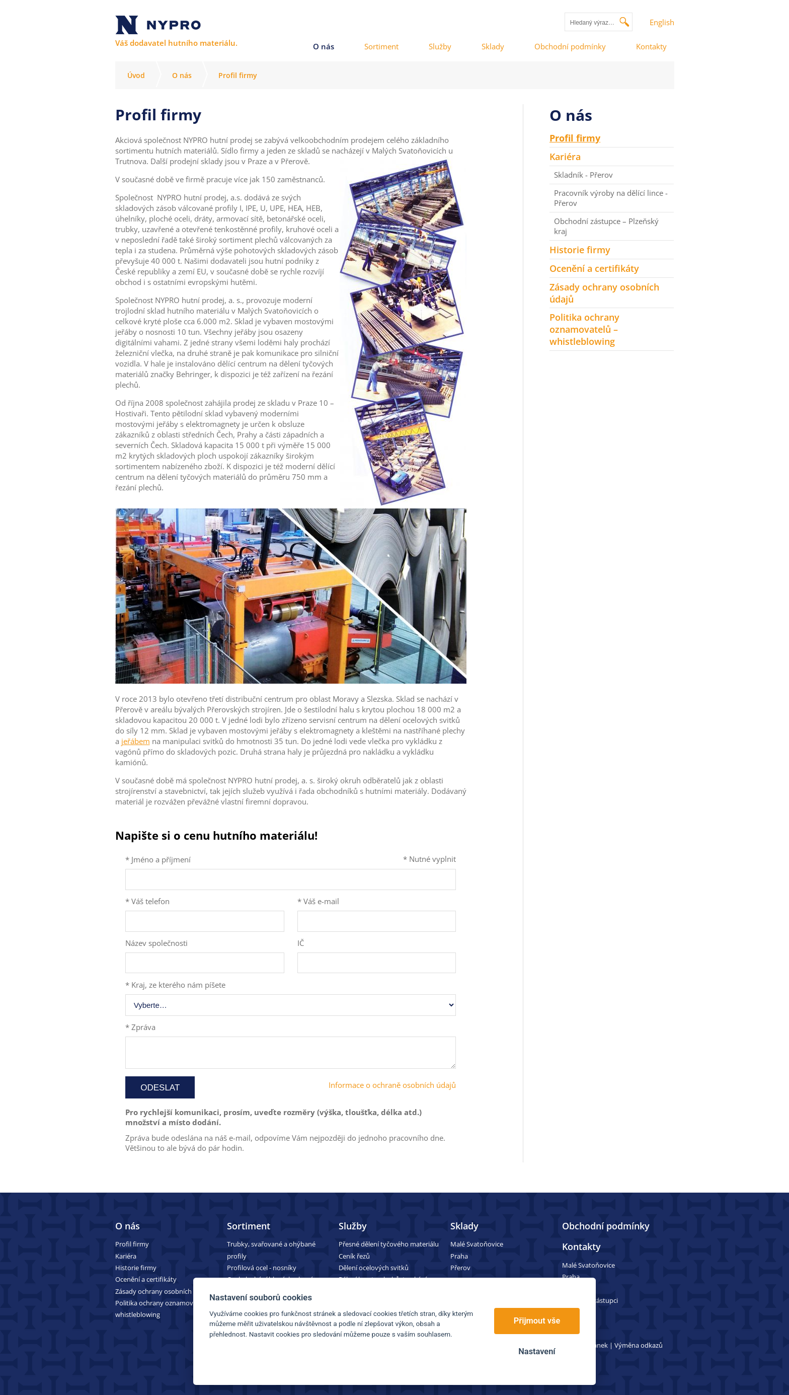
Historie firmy (579, 250)
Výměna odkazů (638, 1345)
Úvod (136, 75)
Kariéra (565, 157)
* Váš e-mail (318, 901)
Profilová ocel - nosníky (261, 1267)
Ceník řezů (354, 1256)
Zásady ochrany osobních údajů (604, 293)
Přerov (460, 1267)
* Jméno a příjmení (158, 859)
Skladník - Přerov (583, 175)
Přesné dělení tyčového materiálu (389, 1244)
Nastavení (536, 1351)
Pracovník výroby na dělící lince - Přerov (611, 198)
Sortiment (248, 1226)
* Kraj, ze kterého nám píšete (175, 985)
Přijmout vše (537, 1321)
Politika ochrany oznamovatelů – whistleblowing (584, 329)
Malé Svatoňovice (476, 1244)
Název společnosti (156, 943)
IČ (300, 943)
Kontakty (581, 1246)
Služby (353, 1226)
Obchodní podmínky (606, 1226)
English (662, 22)
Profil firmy (574, 138)
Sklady (464, 1226)
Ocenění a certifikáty (594, 268)
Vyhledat (624, 22)
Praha (459, 1256)
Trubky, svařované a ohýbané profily (271, 1249)
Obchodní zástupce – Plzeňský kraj (606, 226)
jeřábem (135, 741)
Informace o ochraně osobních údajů (392, 1085)
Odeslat (160, 1087)
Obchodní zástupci (590, 1300)
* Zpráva (140, 1027)
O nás (182, 75)
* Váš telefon (147, 901)
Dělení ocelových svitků (374, 1267)
